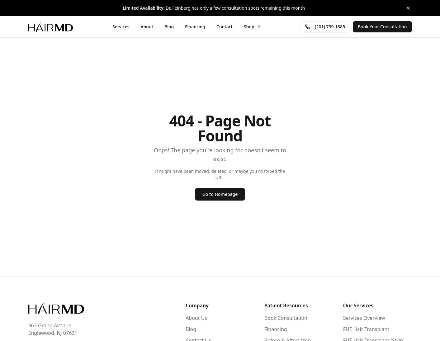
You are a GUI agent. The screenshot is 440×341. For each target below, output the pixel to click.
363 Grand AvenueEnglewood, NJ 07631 (53, 329)
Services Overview (364, 318)
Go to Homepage (220, 194)
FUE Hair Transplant (366, 329)
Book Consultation (285, 318)
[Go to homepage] (56, 308)
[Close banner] (408, 8)
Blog (191, 329)
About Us (196, 318)
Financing (275, 329)
